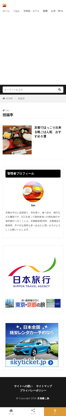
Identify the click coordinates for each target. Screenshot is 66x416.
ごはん (16, 10)
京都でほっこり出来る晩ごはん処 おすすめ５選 (47, 132)
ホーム (6, 10)
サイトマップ (44, 386)
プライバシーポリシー (33, 390)
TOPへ (55, 412)
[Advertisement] (33, 48)
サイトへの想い (23, 386)
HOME (9, 98)
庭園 (45, 10)
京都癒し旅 (43, 398)
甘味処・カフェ (31, 10)
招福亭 (21, 98)
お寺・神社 (56, 10)
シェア (33, 412)
